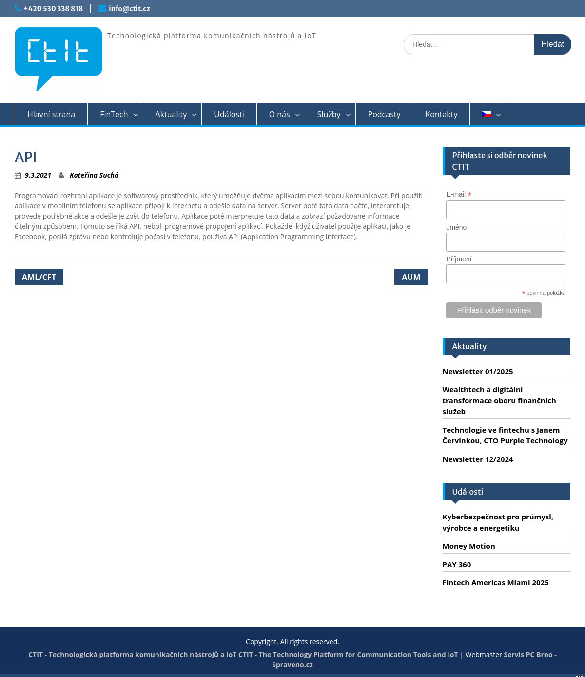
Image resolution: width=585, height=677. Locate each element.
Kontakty (442, 114)
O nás (279, 114)
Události (229, 114)
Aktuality (171, 114)
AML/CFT (39, 277)
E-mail (458, 194)
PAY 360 (457, 564)
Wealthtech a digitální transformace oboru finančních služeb (499, 400)
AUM (411, 277)
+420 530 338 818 (53, 8)
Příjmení (458, 259)
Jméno (456, 227)
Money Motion (469, 546)
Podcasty (384, 114)
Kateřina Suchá (94, 174)
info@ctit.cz (129, 8)
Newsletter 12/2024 (478, 459)
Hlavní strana (51, 114)
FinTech (114, 114)
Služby (329, 114)
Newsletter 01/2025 (478, 371)
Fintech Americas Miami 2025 (496, 582)
